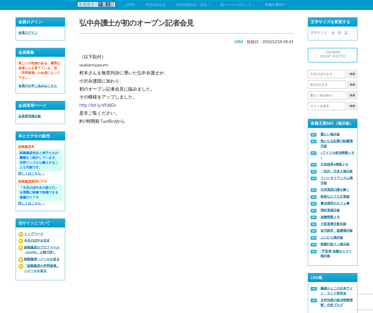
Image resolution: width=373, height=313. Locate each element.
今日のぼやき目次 (37, 240)
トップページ (33, 234)
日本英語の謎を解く (334, 189)
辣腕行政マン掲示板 (334, 244)
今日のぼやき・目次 (191, 5)
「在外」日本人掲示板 (336, 171)
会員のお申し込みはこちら (37, 86)
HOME (130, 5)
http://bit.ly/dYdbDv (98, 104)
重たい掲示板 (330, 134)
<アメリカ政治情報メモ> (337, 155)
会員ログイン (28, 32)
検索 (352, 74)
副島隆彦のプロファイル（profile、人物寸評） (41, 250)
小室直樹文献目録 (333, 224)
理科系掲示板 (330, 210)
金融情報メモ (330, 217)
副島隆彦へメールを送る (41, 259)
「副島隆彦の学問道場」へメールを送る (41, 268)
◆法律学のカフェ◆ (334, 203)
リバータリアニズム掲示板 (336, 180)
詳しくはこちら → (31, 173)
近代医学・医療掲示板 (336, 230)
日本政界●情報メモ (334, 164)
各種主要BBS (275, 5)
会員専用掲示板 (29, 116)
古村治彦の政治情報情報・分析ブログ (336, 302)
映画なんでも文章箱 (334, 196)
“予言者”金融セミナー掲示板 (336, 253)
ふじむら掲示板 (331, 237)
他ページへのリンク (236, 5)
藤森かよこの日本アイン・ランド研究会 (336, 290)
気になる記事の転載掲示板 (336, 143)
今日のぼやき (155, 5)
